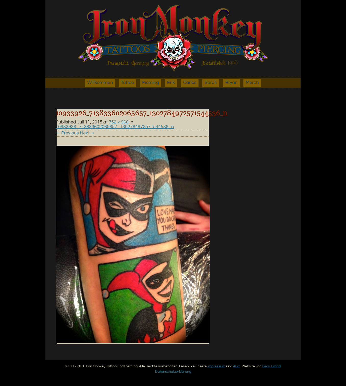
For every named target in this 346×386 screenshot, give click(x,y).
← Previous (67, 133)
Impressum (216, 366)
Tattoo (127, 82)
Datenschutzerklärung (173, 371)
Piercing (150, 82)
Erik (171, 82)
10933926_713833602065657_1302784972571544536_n (115, 126)
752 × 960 (119, 122)
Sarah (211, 82)
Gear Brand (271, 366)
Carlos (189, 82)
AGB (236, 366)
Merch (252, 82)
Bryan (231, 82)
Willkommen (100, 82)
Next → (87, 133)
